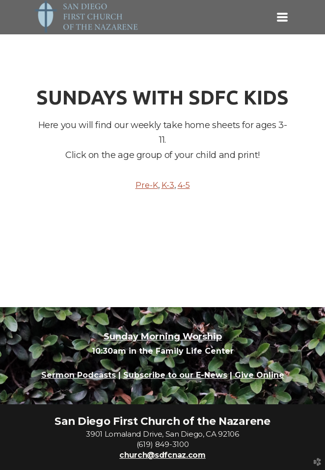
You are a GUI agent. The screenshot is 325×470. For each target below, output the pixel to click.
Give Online (259, 375)
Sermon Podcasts (78, 375)
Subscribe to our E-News (175, 375)
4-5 (184, 185)
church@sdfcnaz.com (162, 455)
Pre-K (146, 185)
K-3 (168, 185)
